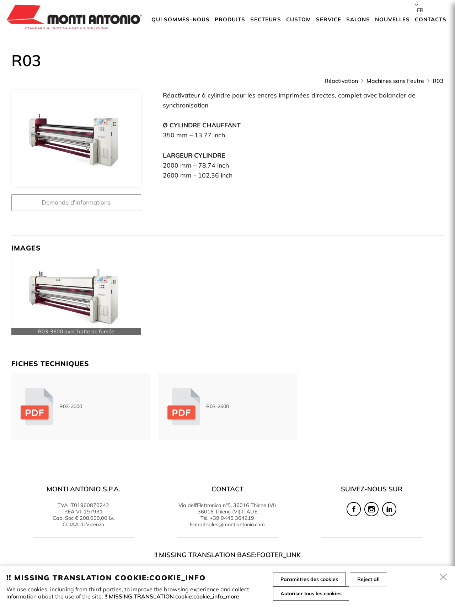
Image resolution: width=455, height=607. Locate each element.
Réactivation (341, 80)
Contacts (430, 19)
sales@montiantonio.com (235, 524)
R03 (438, 80)
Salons (358, 19)
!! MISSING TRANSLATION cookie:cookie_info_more (172, 596)
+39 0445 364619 (232, 518)
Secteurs (265, 19)
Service (328, 19)
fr (420, 10)
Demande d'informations (76, 202)
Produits (230, 19)
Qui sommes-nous (180, 19)
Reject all (368, 579)
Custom (298, 19)
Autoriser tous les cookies (311, 593)
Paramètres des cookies (309, 579)
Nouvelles (392, 19)
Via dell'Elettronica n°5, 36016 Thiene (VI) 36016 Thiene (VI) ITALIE (227, 508)
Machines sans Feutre (395, 80)
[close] (443, 577)
